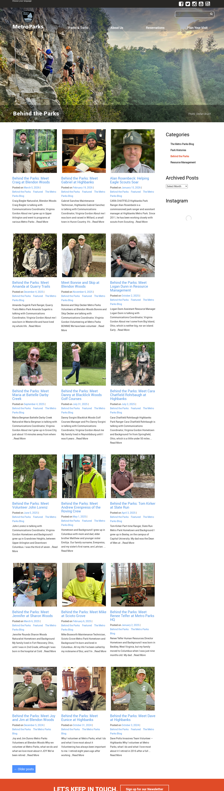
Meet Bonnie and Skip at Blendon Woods (80, 284)
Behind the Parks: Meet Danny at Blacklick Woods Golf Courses (81, 395)
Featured (38, 191)
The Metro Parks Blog (182, 144)
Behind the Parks (21, 191)
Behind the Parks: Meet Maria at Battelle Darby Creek (30, 395)
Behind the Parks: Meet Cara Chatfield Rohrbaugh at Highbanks (132, 395)
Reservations (155, 27)
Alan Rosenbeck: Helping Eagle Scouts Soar (129, 180)
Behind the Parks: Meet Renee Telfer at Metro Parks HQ (132, 616)
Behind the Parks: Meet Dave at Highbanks (132, 717)
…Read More (41, 221)
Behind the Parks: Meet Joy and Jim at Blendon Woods (33, 717)
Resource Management (183, 162)
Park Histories (178, 150)
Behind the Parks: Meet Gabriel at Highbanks (79, 180)
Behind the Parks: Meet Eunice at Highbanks (79, 717)
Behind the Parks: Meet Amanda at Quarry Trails (31, 284)
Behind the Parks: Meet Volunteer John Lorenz (30, 505)
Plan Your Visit (197, 27)
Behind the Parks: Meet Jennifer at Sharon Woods (32, 614)
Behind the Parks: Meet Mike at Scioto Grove (83, 614)
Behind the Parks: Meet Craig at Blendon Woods (31, 180)
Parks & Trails (78, 27)
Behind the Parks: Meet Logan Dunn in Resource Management (129, 286)
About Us (116, 27)
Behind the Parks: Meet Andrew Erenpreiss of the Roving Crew (81, 507)
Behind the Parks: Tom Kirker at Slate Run (132, 505)
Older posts (24, 769)
